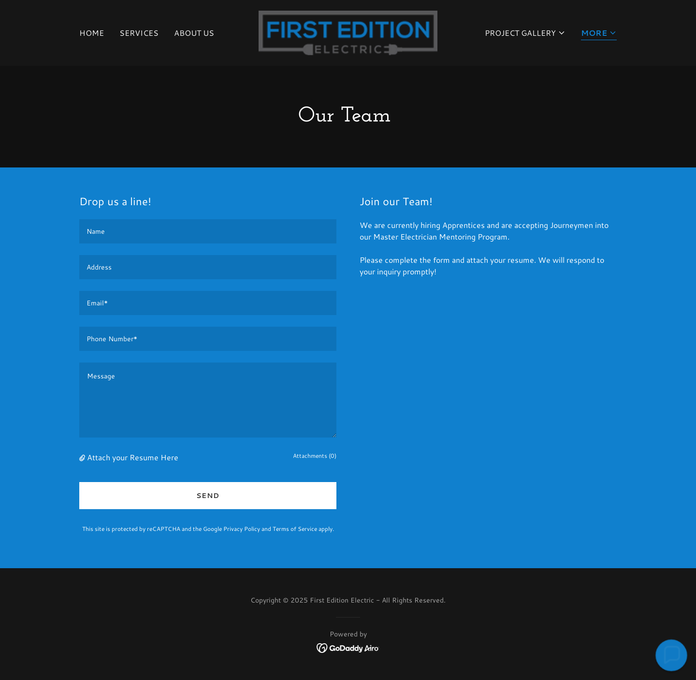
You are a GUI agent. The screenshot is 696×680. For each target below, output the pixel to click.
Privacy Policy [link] (241, 529)
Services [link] (139, 32)
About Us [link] (194, 32)
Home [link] (91, 32)
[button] (525, 33)
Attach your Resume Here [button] (132, 457)
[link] (348, 31)
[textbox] (207, 231)
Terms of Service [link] (295, 529)
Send (207, 495)
